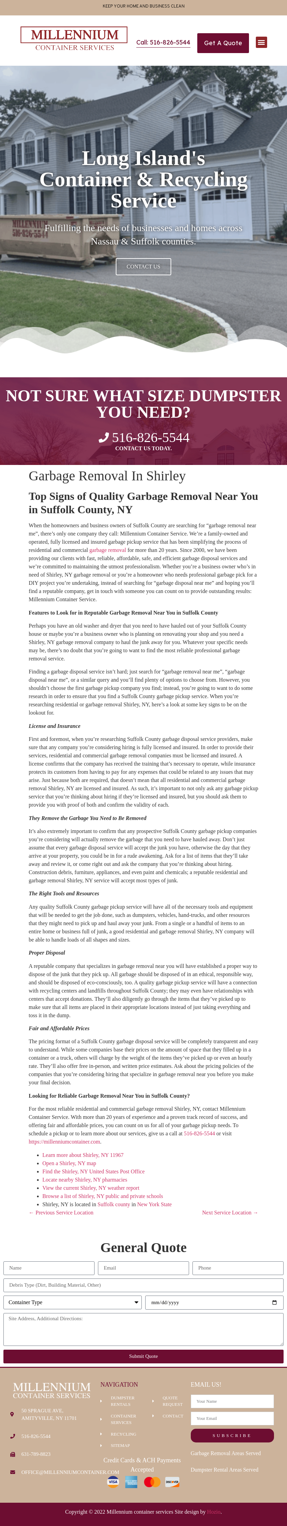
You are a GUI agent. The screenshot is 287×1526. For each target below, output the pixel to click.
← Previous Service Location (61, 1212)
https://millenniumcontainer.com (64, 1142)
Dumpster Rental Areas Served (225, 1470)
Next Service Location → (230, 1212)
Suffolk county (114, 1204)
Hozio (214, 1512)
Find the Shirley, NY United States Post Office (93, 1171)
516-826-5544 (199, 1133)
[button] (261, 42)
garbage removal (107, 550)
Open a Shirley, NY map (69, 1163)
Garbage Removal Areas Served (226, 1453)
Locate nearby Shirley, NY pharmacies (84, 1180)
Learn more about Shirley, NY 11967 (83, 1155)
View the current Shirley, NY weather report (90, 1188)
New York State (154, 1204)
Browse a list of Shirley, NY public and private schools (102, 1196)
